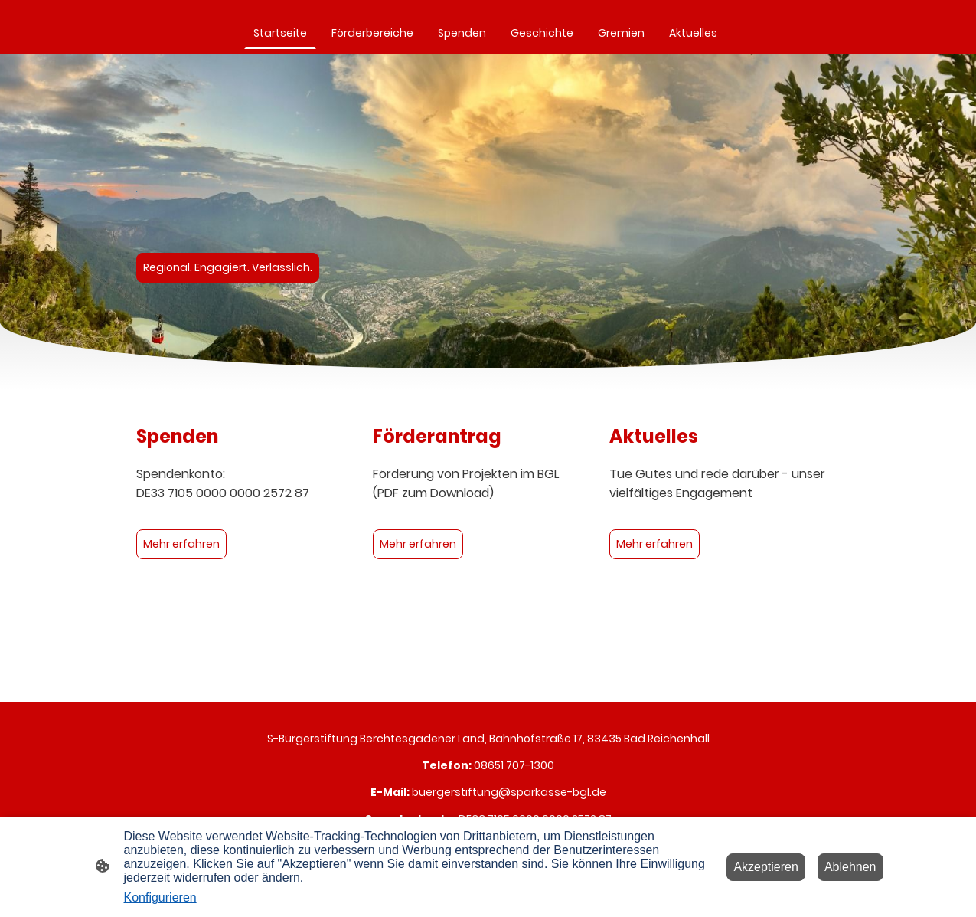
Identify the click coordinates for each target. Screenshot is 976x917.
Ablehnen (850, 866)
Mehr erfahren (181, 544)
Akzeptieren (765, 866)
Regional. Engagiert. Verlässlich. (227, 267)
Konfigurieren (160, 897)
